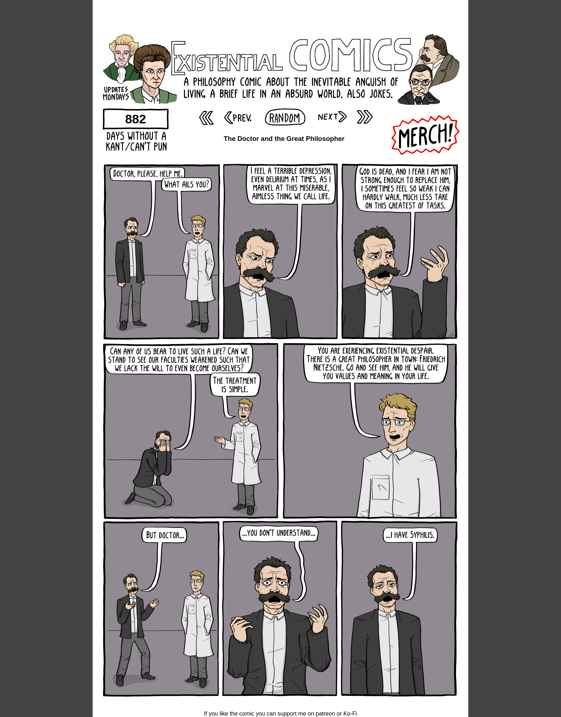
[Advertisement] (280, 16)
